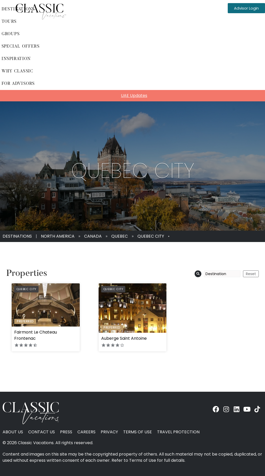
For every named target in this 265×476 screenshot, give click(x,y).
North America (58, 236)
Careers (86, 432)
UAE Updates (134, 96)
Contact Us (41, 432)
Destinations (17, 236)
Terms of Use (137, 432)
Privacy (109, 432)
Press (66, 432)
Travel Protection (178, 432)
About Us (13, 432)
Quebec (119, 236)
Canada (93, 236)
